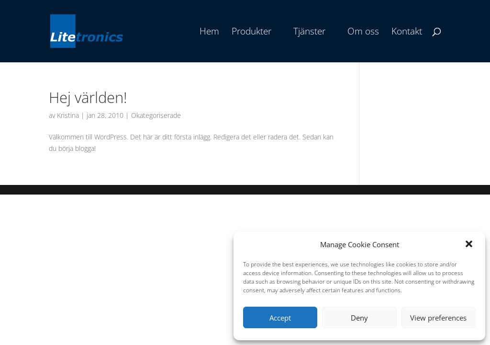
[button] (470, 245)
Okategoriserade (156, 115)
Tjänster (309, 32)
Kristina (68, 115)
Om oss (363, 32)
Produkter (251, 32)
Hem (209, 32)
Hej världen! (88, 97)
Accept (280, 317)
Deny (359, 317)
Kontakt (406, 32)
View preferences (438, 317)
